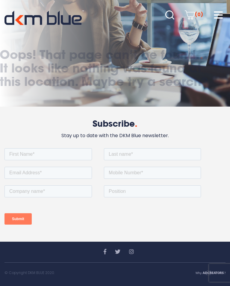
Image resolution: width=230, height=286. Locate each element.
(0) (194, 14)
